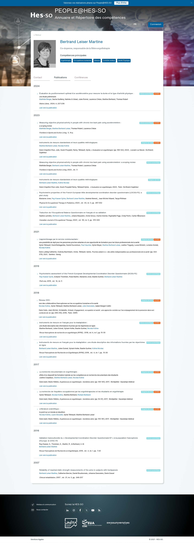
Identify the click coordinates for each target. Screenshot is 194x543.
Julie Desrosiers (88, 306)
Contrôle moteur (109, 60)
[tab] (42, 78)
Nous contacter (39, 510)
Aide (128, 25)
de (143, 24)
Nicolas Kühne (63, 146)
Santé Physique (124, 60)
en (139, 24)
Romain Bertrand (84, 395)
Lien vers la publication (48, 108)
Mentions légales (37, 540)
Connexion (155, 24)
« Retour (37, 35)
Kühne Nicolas (63, 183)
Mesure (97, 60)
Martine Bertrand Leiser (61, 129)
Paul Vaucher (86, 245)
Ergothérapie (66, 60)
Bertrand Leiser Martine (61, 166)
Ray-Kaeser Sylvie (59, 199)
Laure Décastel (57, 415)
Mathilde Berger (45, 99)
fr (135, 24)
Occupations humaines (82, 60)
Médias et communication (43, 505)
